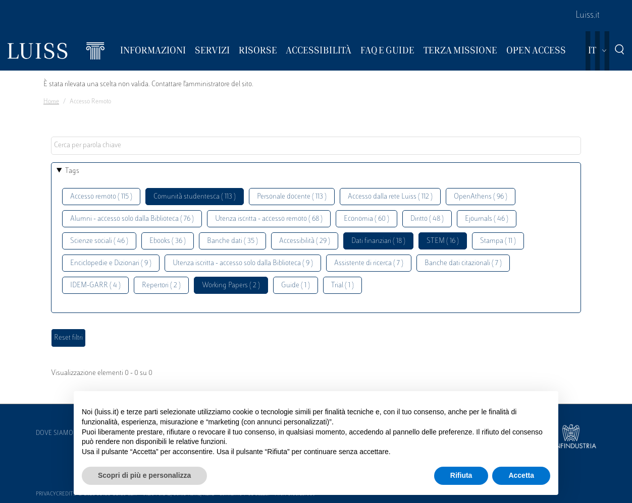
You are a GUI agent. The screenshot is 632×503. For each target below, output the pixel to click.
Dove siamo (54, 433)
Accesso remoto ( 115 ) (101, 197)
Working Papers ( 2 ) (231, 285)
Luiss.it (587, 15)
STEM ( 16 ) (443, 241)
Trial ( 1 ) (342, 285)
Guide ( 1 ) (295, 285)
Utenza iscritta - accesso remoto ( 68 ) (269, 219)
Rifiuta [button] (461, 475)
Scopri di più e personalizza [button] (144, 475)
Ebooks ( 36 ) (167, 241)
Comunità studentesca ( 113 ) (194, 197)
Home (51, 102)
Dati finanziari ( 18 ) (378, 241)
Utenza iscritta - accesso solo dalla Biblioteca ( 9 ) (243, 263)
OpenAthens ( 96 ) (480, 197)
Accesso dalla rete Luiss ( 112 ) (390, 197)
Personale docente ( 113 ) (292, 197)
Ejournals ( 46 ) (486, 219)
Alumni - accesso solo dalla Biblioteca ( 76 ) (132, 219)
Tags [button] (72, 171)
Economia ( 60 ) (366, 219)
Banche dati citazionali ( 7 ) (463, 263)
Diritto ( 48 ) (427, 219)
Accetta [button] (521, 475)
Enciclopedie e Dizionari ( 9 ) (110, 263)
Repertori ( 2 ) (161, 285)
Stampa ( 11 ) (498, 241)
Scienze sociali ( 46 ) (99, 241)
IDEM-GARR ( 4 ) (95, 285)
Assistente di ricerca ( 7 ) (368, 263)
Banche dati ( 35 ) (232, 241)
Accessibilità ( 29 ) (304, 241)
